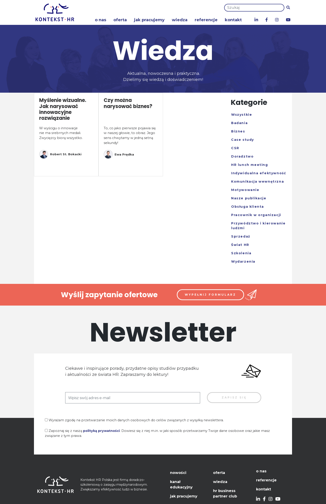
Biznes (238, 131)
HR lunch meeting (249, 165)
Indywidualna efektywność (258, 173)
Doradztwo (242, 156)
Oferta (120, 19)
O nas (100, 19)
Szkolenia (241, 253)
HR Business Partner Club (225, 493)
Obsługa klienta (247, 207)
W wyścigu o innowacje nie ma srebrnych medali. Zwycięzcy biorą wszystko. (61, 133)
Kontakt (233, 19)
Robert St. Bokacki (60, 154)
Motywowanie (245, 190)
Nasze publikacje (248, 198)
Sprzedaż (240, 236)
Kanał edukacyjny (181, 484)
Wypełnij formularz (210, 294)
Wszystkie (241, 115)
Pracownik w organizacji (256, 215)
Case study (242, 140)
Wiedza (179, 19)
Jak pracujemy (149, 19)
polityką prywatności (101, 431)
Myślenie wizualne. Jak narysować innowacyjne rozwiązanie (62, 109)
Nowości (178, 473)
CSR (235, 148)
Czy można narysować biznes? (128, 103)
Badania (239, 123)
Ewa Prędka (119, 154)
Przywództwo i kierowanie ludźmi (258, 225)
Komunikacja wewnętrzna (257, 181)
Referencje (206, 19)
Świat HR (240, 245)
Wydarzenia (243, 261)
